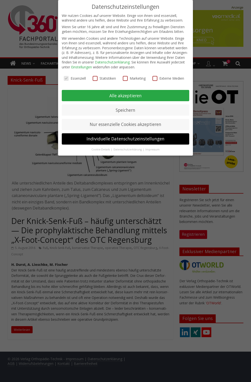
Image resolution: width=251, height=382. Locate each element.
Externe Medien (168, 77)
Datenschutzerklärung (112, 61)
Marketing (134, 77)
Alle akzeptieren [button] (125, 95)
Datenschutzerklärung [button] (127, 148)
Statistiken (104, 77)
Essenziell (75, 77)
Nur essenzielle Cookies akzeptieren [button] (125, 123)
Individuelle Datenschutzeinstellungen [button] (125, 138)
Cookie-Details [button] (101, 148)
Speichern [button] (125, 109)
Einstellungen (81, 66)
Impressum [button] (152, 148)
